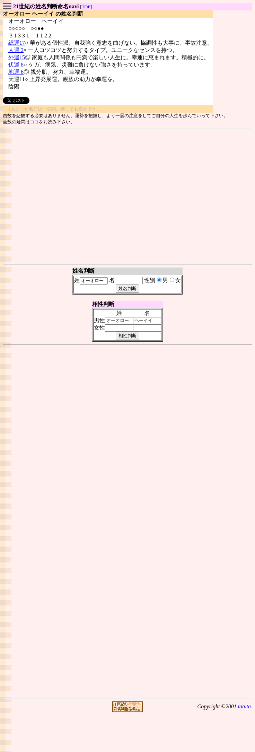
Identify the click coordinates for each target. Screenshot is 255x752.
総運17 (16, 43)
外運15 (16, 57)
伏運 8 (16, 65)
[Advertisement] (126, 196)
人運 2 (16, 50)
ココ (34, 121)
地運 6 (16, 72)
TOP (86, 6)
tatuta (244, 706)
